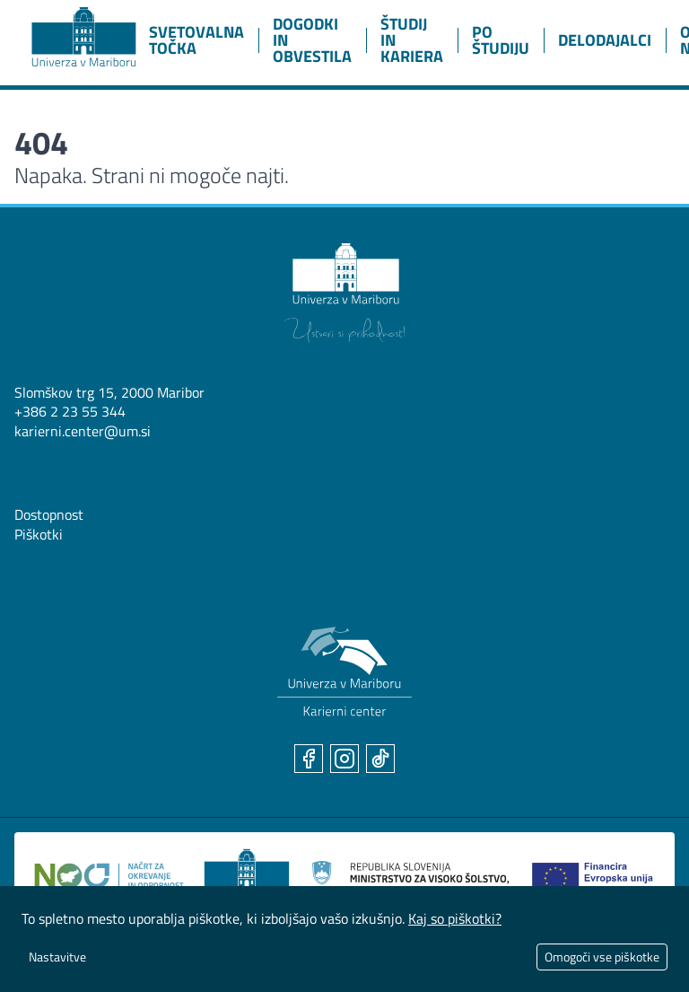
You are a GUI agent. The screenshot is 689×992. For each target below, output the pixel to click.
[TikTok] (380, 758)
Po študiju (500, 40)
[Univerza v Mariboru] (344, 293)
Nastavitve (57, 956)
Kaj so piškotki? (454, 918)
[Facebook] (308, 758)
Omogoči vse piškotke (602, 956)
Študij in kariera (411, 40)
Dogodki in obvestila (312, 40)
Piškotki (38, 534)
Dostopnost (48, 514)
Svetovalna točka (196, 40)
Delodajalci (604, 40)
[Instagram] (344, 758)
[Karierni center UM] (344, 672)
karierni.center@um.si (82, 431)
